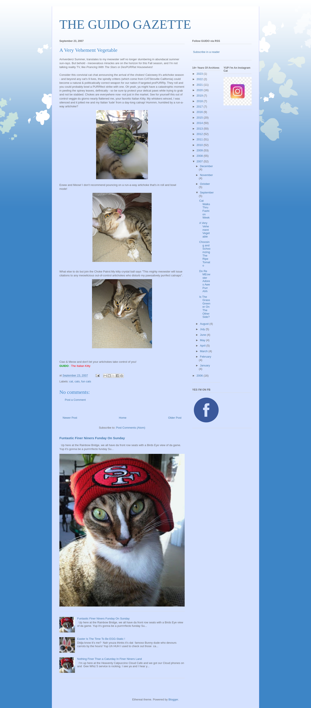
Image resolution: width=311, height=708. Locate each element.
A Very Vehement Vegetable (204, 229)
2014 (200, 123)
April (203, 345)
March (204, 351)
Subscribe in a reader (206, 52)
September (207, 192)
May (203, 340)
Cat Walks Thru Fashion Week (204, 209)
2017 (200, 106)
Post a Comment (75, 399)
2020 (200, 90)
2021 (200, 84)
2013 (200, 128)
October (205, 183)
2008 (200, 155)
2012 (200, 134)
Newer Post (70, 417)
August (204, 323)
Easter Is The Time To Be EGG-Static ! (101, 638)
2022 (200, 79)
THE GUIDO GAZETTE (125, 24)
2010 (200, 145)
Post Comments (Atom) (130, 427)
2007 (200, 161)
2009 (200, 150)
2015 (200, 117)
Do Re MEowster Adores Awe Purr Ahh (204, 281)
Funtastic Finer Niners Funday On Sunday (92, 438)
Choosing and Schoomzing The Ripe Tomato (204, 253)
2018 (200, 101)
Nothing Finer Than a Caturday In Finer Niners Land (109, 658)
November (206, 175)
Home (123, 417)
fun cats (86, 381)
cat (71, 381)
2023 (200, 73)
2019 (200, 95)
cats (77, 381)
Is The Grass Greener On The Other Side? (204, 307)
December (206, 166)
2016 (200, 112)
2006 (200, 375)
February (205, 356)
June (203, 334)
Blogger (173, 699)
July (203, 329)
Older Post (174, 417)
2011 (200, 139)
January (205, 365)
